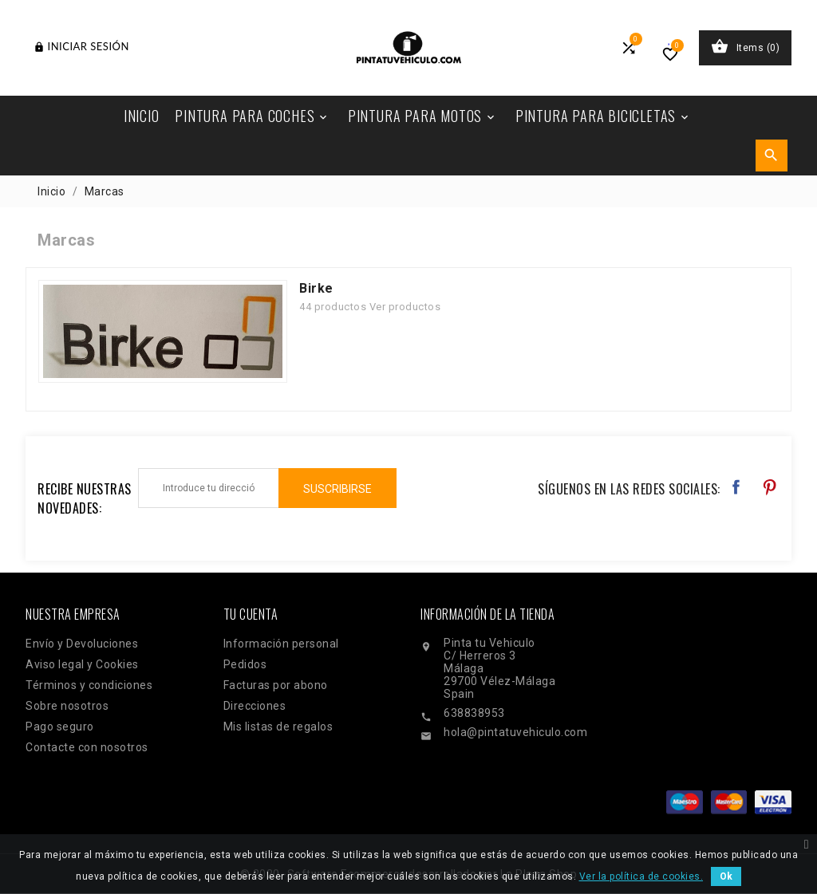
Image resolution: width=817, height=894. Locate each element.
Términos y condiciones (89, 685)
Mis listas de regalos (278, 726)
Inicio (142, 115)
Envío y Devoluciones (82, 643)
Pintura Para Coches (252, 116)
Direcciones (254, 705)
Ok (726, 876)
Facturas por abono (275, 685)
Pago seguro (60, 726)
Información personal (281, 643)
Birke (316, 288)
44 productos (332, 307)
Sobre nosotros (67, 705)
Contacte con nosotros (87, 747)
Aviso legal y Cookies (82, 664)
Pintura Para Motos (422, 116)
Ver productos (405, 307)
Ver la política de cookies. (641, 876)
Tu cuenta (250, 614)
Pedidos (245, 664)
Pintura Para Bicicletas (603, 116)
